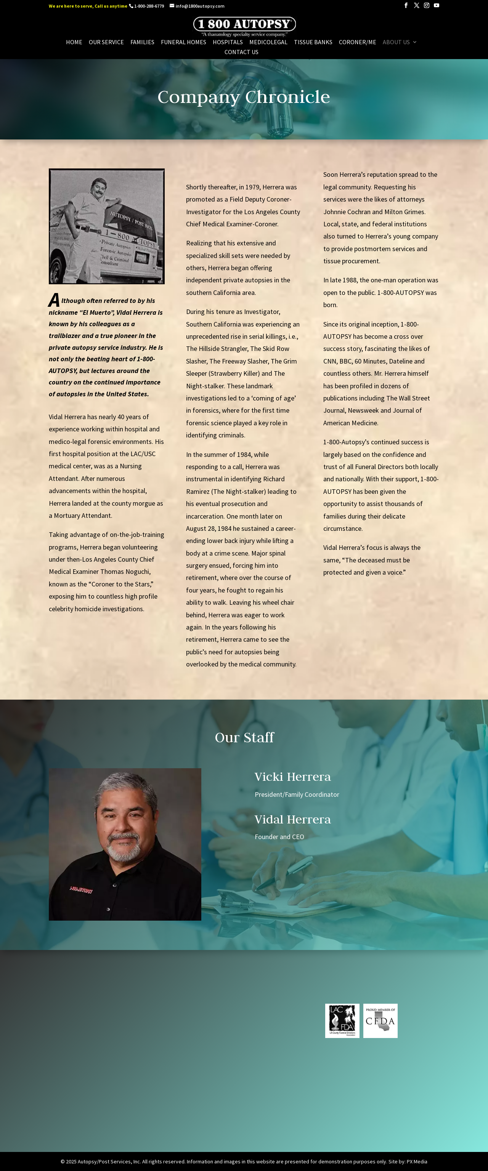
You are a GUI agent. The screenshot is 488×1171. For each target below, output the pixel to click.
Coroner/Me (357, 42)
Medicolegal (268, 42)
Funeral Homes (183, 42)
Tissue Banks (313, 42)
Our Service (106, 42)
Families (142, 42)
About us (396, 42)
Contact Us (241, 52)
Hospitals (228, 42)
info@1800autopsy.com (226, 1066)
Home (74, 42)
